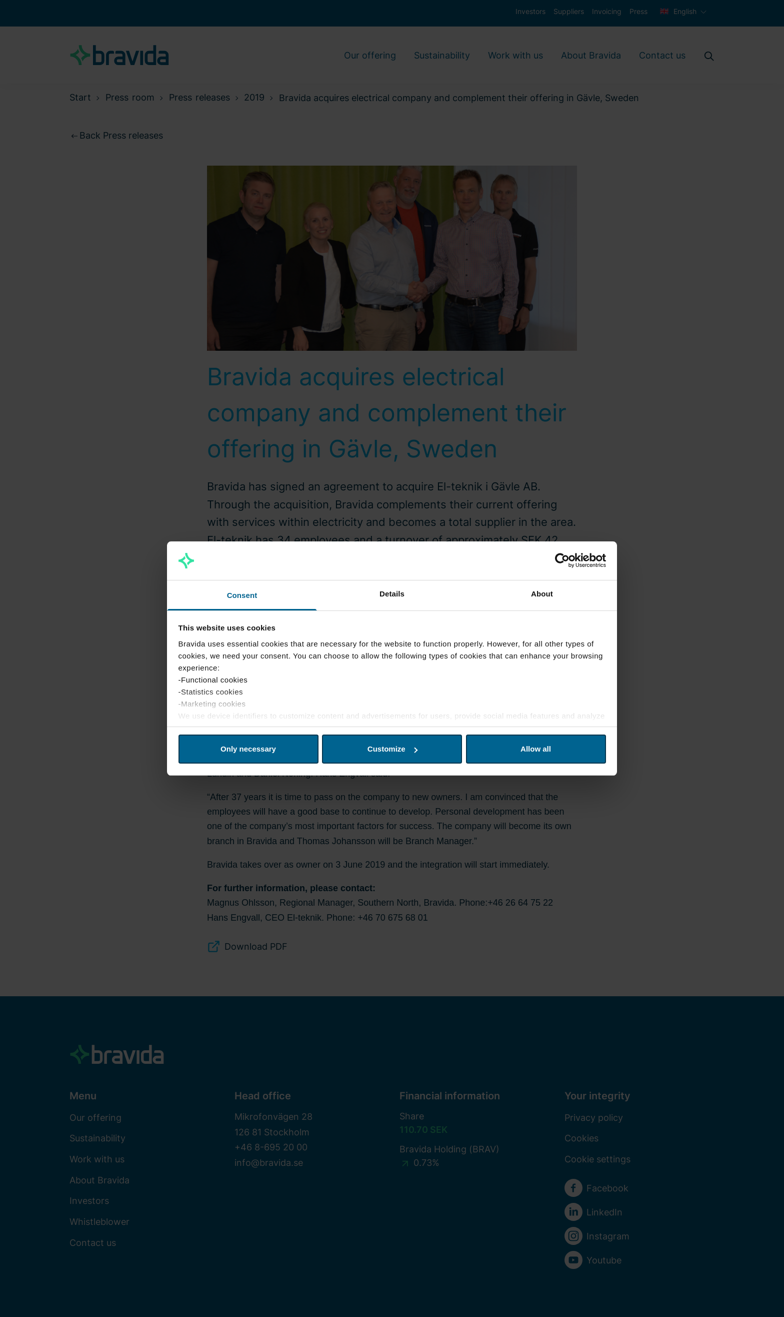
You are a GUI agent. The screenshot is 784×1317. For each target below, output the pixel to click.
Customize (393, 749)
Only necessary (248, 749)
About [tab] (542, 593)
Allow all (535, 749)
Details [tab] (392, 593)
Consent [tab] (242, 595)
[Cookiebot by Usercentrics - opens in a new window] (562, 560)
